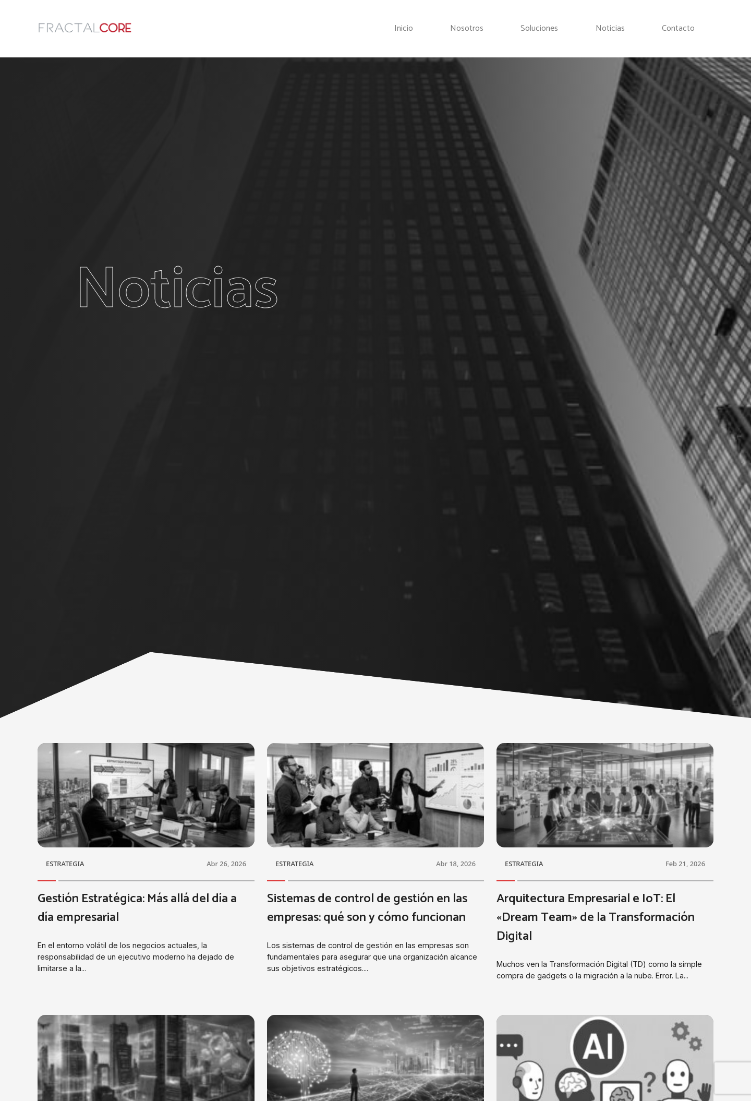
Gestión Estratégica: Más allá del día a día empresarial (137, 908)
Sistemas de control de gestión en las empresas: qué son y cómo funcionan (367, 908)
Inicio (403, 28)
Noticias (610, 28)
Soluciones (539, 28)
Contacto (678, 28)
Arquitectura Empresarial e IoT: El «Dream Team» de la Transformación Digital (595, 918)
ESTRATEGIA (65, 863)
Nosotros (466, 28)
